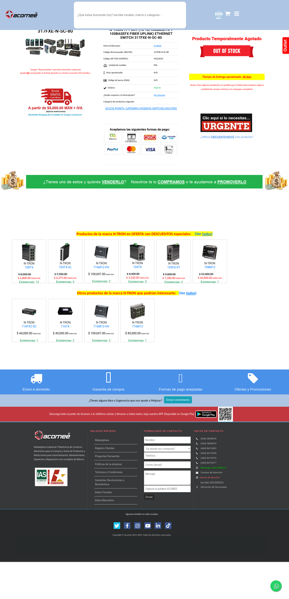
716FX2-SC (29, 345)
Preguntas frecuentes (107, 493)
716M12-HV (101, 267)
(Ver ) (204, 233)
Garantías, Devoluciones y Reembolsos (109, 519)
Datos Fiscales (103, 529)
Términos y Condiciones (108, 509)
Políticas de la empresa (108, 501)
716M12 (137, 345)
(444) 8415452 (208, 485)
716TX (65, 345)
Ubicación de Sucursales (213, 524)
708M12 (209, 267)
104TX (137, 267)
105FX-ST (173, 267)
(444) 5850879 (208, 480)
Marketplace (102, 477)
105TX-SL (65, 267)
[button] (237, 13)
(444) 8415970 (208, 495)
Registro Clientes (104, 485)
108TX (29, 267)
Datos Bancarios (104, 537)
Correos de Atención (211, 509)
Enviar (149, 534)
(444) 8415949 (208, 490)
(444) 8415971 (208, 499)
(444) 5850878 (208, 475)
